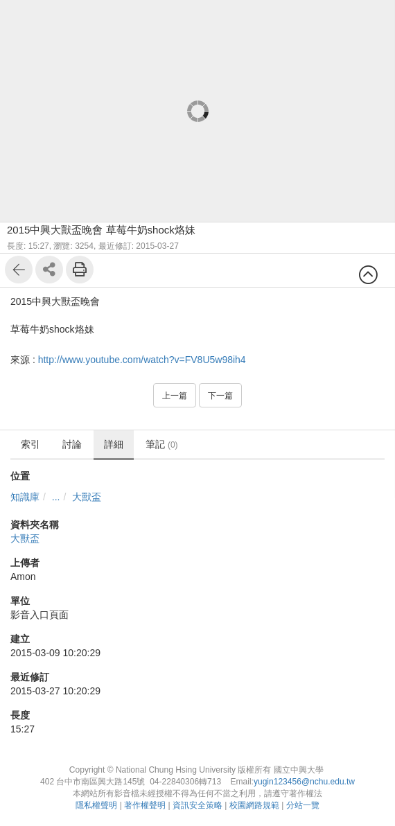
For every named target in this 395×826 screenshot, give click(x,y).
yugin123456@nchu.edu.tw (304, 782)
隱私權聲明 (96, 805)
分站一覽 (302, 805)
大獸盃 (86, 496)
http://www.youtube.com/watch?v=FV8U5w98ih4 (142, 359)
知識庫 (25, 496)
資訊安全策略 (197, 805)
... (56, 496)
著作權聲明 (145, 805)
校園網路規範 (254, 805)
